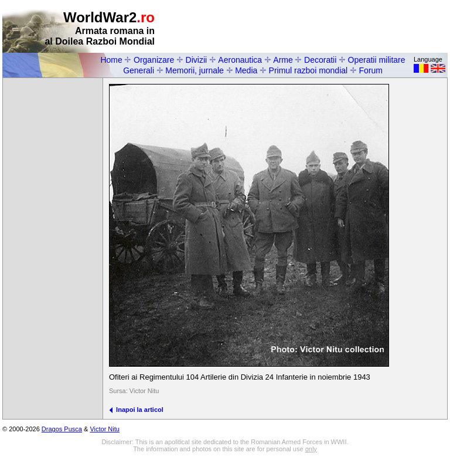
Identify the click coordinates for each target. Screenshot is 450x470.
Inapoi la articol (136, 409)
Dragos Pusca (62, 428)
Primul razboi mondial (308, 70)
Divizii (196, 60)
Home (111, 60)
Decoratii (320, 60)
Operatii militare (376, 60)
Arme (282, 60)
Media (246, 70)
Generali (138, 70)
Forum (370, 70)
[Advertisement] (310, 27)
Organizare (154, 60)
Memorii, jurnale (194, 70)
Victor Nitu (105, 428)
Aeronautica (240, 60)
